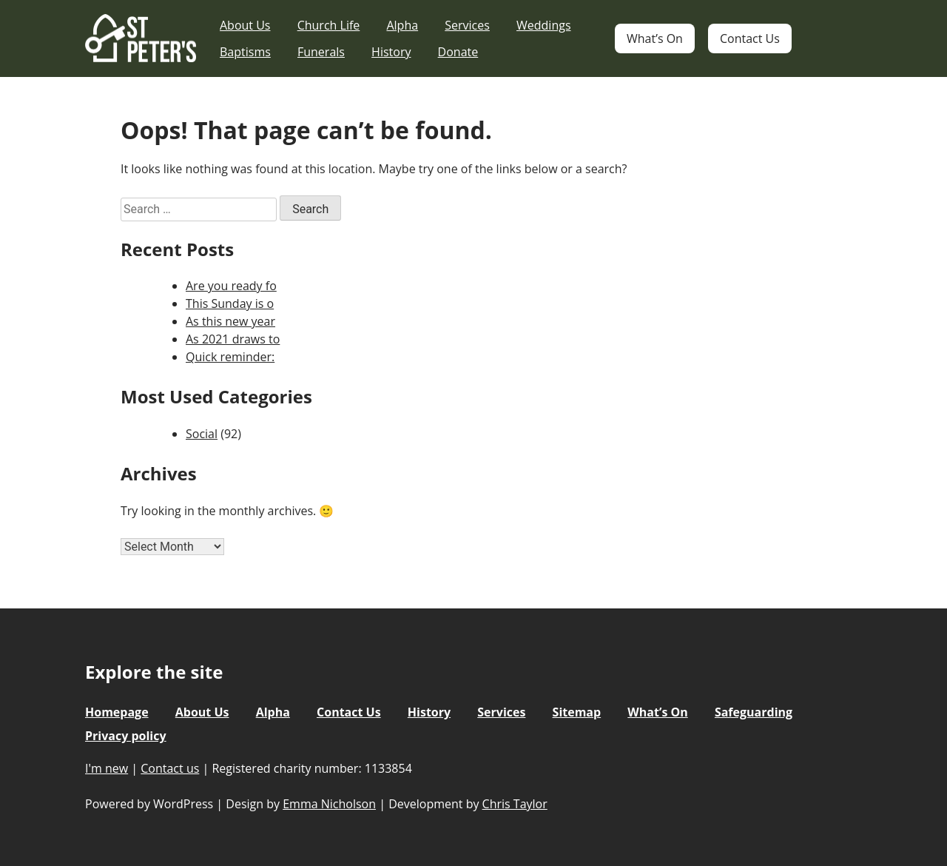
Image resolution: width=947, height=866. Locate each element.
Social (202, 434)
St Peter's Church (140, 39)
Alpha (402, 25)
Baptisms (245, 52)
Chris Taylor (514, 804)
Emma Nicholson (329, 804)
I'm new (106, 768)
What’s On (655, 38)
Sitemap (577, 712)
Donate (458, 52)
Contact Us (750, 38)
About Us (245, 25)
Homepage (117, 712)
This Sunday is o (230, 303)
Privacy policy (125, 736)
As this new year (230, 321)
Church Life (328, 25)
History (391, 52)
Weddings (543, 25)
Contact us (170, 768)
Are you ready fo (231, 286)
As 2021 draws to (233, 339)
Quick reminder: (230, 357)
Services (467, 25)
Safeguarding (753, 712)
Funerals (321, 52)
